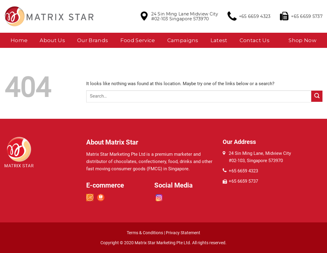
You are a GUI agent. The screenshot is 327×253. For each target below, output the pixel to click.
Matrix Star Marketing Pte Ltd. (163, 242)
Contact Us (255, 40)
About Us (52, 40)
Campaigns (182, 40)
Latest (219, 40)
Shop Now (302, 40)
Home (19, 40)
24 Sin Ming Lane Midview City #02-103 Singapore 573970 (184, 16)
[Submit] (316, 96)
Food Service (137, 40)
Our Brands (92, 40)
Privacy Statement (183, 232)
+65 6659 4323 (255, 16)
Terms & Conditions (145, 232)
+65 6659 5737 (306, 16)
